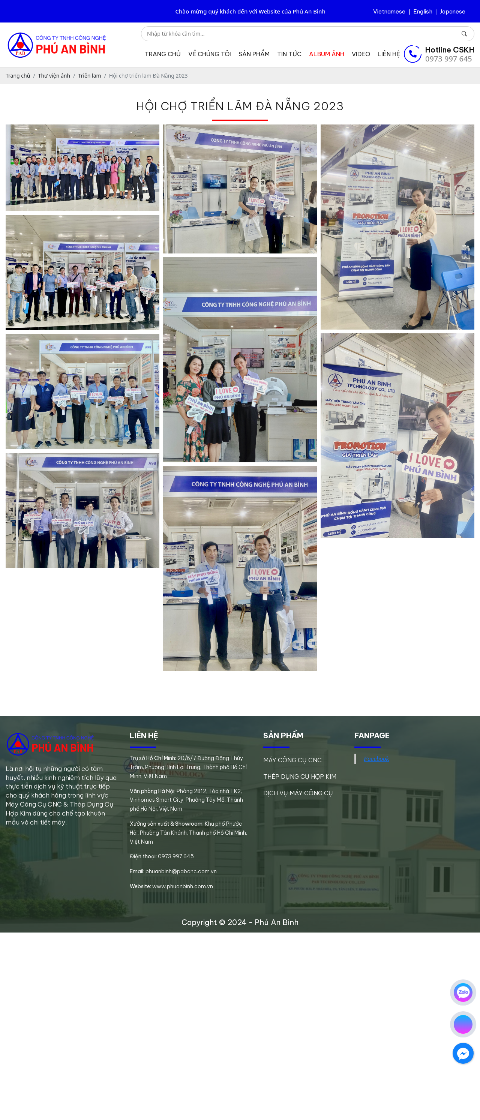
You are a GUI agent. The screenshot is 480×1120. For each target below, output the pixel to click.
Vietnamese (389, 11)
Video (361, 54)
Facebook (376, 758)
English (422, 11)
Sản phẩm (254, 54)
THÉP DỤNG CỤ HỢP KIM (299, 776)
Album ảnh (326, 54)
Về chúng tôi (209, 54)
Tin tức (289, 54)
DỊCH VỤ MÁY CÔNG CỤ (298, 793)
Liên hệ (389, 54)
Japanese (452, 11)
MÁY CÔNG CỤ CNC (292, 760)
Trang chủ (163, 54)
